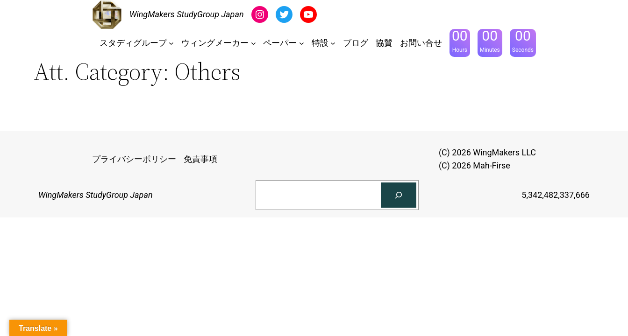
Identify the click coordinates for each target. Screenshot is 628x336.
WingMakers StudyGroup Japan (186, 14)
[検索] (398, 195)
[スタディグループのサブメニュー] (171, 43)
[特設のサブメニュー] (332, 43)
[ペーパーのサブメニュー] (301, 43)
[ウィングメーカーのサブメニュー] (253, 43)
